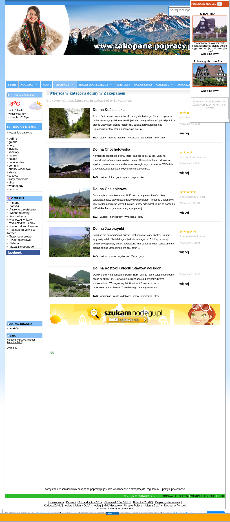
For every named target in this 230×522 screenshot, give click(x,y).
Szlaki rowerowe (20, 240)
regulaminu (153, 489)
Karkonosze (57, 502)
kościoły (14, 152)
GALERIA (162, 84)
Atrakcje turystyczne (22, 209)
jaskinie (13, 148)
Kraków (14, 328)
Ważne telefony (19, 213)
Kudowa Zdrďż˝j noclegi (58, 505)
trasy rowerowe (18, 179)
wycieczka (133, 137)
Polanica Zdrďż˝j (143, 502)
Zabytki (14, 206)
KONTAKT (210, 496)
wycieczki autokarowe (23, 226)
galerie (13, 142)
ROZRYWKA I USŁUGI (93, 84)
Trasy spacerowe (20, 236)
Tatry (111, 177)
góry (11, 145)
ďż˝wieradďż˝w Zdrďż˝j (117, 502)
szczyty (13, 175)
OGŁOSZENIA (143, 84)
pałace (13, 158)
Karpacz (71, 502)
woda (103, 137)
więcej (184, 133)
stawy (12, 172)
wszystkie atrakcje (20, 132)
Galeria (14, 243)
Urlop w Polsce (133, 505)
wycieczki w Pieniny (22, 223)
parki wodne (16, 162)
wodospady (16, 186)
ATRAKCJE (62, 84)
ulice (12, 182)
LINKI (221, 496)
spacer (122, 137)
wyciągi (104, 216)
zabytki (13, 189)
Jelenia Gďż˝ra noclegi (87, 505)
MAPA (47, 84)
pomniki (14, 165)
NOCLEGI (26, 84)
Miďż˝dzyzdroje (113, 505)
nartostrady (116, 216)
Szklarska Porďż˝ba (90, 502)
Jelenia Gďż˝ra (153, 505)
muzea (13, 155)
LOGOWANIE (169, 496)
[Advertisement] (115, 68)
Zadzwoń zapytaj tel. (209, 103)
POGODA (184, 84)
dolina (103, 177)
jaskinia (112, 137)
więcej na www (210, 53)
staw (157, 296)
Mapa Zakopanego (21, 246)
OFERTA (183, 496)
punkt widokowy (122, 296)
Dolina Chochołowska (111, 149)
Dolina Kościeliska (108, 110)
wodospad (105, 296)
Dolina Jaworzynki (108, 228)
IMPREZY (123, 84)
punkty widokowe (20, 169)
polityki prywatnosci (173, 489)
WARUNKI (196, 496)
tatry (163, 137)
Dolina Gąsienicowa (110, 189)
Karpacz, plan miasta (167, 502)
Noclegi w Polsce (174, 505)
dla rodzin (146, 137)
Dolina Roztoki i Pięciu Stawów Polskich (127, 268)
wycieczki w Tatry (20, 219)
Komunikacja (17, 216)
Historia (14, 202)
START (12, 84)
